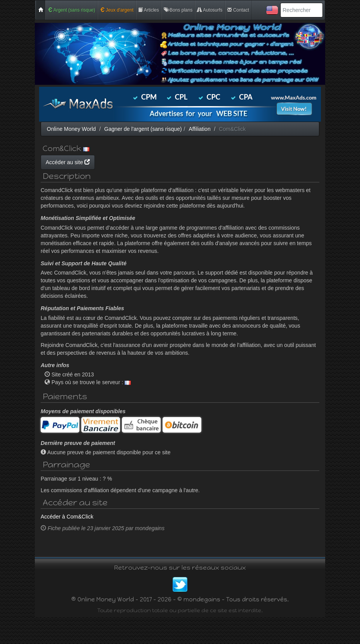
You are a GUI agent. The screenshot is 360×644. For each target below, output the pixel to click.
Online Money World (71, 129)
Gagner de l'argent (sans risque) (143, 129)
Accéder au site (141, 162)
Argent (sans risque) (71, 10)
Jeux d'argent (117, 10)
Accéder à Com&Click (67, 543)
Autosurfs (209, 10)
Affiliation (200, 129)
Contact (238, 10)
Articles (148, 10)
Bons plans (178, 10)
